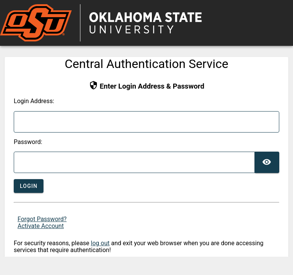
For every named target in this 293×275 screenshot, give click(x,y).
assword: (28, 142)
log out (100, 243)
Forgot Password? (42, 219)
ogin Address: (34, 101)
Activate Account (41, 226)
